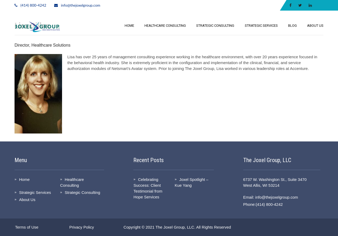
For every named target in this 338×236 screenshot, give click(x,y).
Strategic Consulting (215, 26)
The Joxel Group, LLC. (175, 227)
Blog (292, 26)
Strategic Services (261, 26)
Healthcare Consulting (165, 26)
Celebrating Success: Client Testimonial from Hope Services (147, 188)
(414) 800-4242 (33, 5)
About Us (315, 26)
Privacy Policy (81, 227)
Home (129, 26)
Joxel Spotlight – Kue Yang (191, 182)
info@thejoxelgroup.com (80, 5)
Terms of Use (26, 227)
